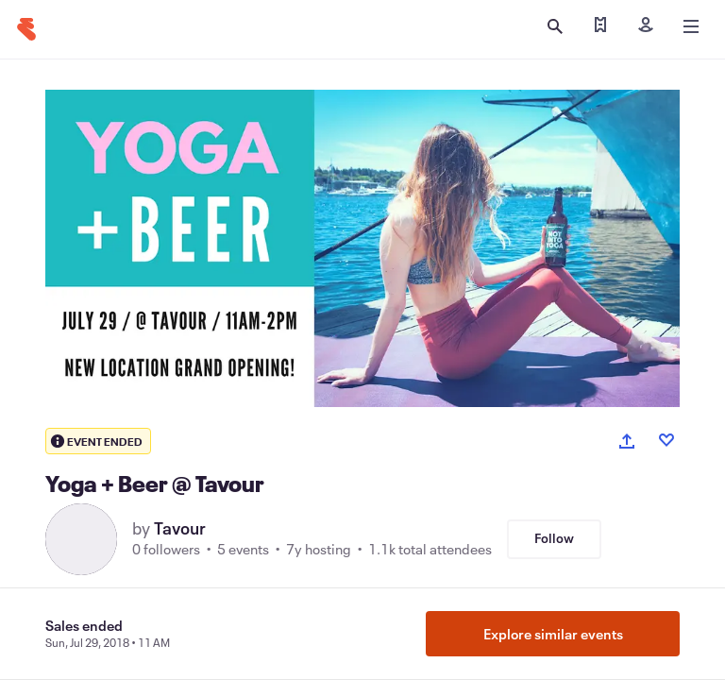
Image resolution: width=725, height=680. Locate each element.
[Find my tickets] (600, 26)
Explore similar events (553, 633)
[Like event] (666, 440)
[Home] (26, 29)
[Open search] (555, 26)
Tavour (180, 527)
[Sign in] (646, 26)
